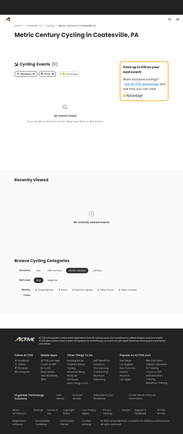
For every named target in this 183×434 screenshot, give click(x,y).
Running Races (75, 360)
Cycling (50, 25)
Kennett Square (82, 290)
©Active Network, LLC (116, 420)
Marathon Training (156, 383)
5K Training (152, 368)
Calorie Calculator (156, 364)
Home (17, 25)
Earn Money (60, 396)
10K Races (72, 379)
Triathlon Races (76, 364)
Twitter (22, 364)
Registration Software (19, 422)
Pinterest (23, 368)
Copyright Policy (69, 411)
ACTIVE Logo (21, 338)
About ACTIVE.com (19, 411)
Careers (126, 410)
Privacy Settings (108, 411)
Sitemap (38, 410)
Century (97, 270)
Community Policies (67, 422)
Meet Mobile (48, 372)
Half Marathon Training (154, 377)
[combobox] (25, 74)
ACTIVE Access (161, 411)
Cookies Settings (86, 422)
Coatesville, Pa (33, 25)
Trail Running (100, 372)
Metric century (77, 270)
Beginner (53, 280)
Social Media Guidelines (42, 422)
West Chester (127, 290)
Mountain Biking (76, 372)
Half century (55, 270)
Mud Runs (98, 375)
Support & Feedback (140, 411)
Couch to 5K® (48, 364)
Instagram (24, 372)
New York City (127, 368)
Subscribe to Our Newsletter (103, 396)
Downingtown (44, 290)
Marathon (99, 364)
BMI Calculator (154, 360)
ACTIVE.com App (50, 360)
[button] (47, 74)
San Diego (125, 360)
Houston (124, 375)
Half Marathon (101, 360)
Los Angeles (126, 364)
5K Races (72, 375)
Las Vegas (125, 379)
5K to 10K (46, 368)
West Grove (105, 290)
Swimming (99, 379)
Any (38, 270)
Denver (124, 372)
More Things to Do (77, 383)
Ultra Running (101, 368)
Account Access (78, 396)
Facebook (23, 360)
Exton (63, 290)
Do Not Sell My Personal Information (142, 396)
